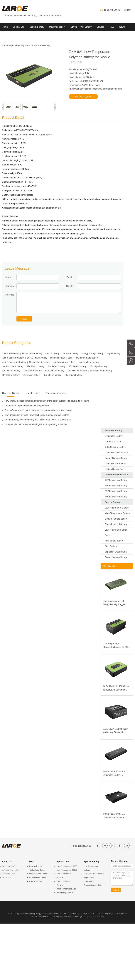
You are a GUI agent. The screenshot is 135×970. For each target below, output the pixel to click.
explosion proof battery (64, 362)
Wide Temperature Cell (66, 889)
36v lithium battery (52, 375)
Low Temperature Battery (38, 45)
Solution (100, 27)
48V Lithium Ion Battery (116, 497)
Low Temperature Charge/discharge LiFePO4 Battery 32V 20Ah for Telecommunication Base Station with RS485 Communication (116, 645)
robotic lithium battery (89, 362)
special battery (52, 353)
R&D (112, 27)
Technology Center (37, 870)
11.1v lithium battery (54, 371)
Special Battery (36, 27)
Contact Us (6, 877)
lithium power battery (32, 353)
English (128, 10)
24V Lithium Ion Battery (116, 486)
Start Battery (111, 546)
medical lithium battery (12, 366)
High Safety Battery (114, 541)
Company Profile (9, 866)
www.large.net (79, 916)
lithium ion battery (10, 353)
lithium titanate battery (39, 362)
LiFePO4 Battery (113, 441)
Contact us (21, 35)
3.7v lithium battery (11, 371)
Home (5, 27)
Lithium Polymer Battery (116, 452)
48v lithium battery (73, 375)
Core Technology (36, 881)
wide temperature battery (14, 362)
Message (9, 295)
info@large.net (112, 9)
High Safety (89, 877)
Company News (8, 874)
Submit (24, 319)
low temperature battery (87, 358)
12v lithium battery (11, 375)
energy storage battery (92, 353)
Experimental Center (38, 877)
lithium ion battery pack (61, 358)
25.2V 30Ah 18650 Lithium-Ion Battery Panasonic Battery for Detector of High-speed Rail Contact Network (116, 731)
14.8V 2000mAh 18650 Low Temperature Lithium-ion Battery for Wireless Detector (116, 688)
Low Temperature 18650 (67, 866)
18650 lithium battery (37, 358)
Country (70, 286)
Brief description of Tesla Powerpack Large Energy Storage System (37, 415)
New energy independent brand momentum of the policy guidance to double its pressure (47, 401)
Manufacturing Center (38, 874)
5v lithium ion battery (100, 371)
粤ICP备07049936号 (95, 916)
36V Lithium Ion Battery (116, 491)
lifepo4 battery (113, 353)
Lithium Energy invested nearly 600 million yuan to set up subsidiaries (38, 420)
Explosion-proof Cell (65, 893)
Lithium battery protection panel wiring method (27, 405)
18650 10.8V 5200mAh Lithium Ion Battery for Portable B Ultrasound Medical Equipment (114, 816)
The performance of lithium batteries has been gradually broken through (39, 410)
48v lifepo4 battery (98, 366)
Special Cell (18, 27)
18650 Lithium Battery (115, 447)
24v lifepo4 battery (56, 366)
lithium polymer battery (13, 358)
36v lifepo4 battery (77, 366)
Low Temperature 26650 (67, 870)
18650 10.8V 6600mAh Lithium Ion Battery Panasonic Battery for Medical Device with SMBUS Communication (116, 773)
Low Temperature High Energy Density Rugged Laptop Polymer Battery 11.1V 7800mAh (114, 603)
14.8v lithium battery (77, 371)
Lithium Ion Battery (114, 436)
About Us (6, 35)
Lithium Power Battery (81, 27)
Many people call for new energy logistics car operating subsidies (36, 424)
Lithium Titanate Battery (116, 519)
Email (69, 277)
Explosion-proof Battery (116, 524)
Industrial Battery (57, 27)
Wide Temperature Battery (117, 513)
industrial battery (70, 353)
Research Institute (37, 866)
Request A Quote (83, 96)
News (122, 27)
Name (8, 277)
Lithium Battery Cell (114, 469)
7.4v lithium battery (32, 371)
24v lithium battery (31, 375)
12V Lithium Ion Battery (116, 480)
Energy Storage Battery (116, 458)
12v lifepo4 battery (35, 366)
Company (10, 286)
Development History (11, 870)
